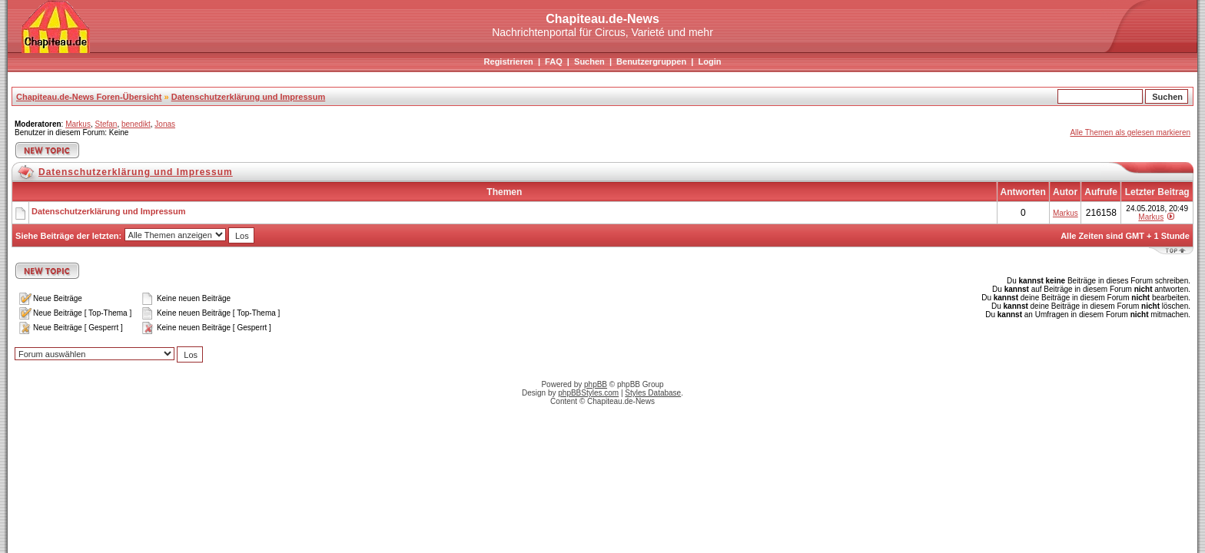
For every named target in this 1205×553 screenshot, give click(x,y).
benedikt (136, 124)
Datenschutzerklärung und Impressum (248, 96)
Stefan (106, 124)
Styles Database (653, 393)
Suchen (589, 61)
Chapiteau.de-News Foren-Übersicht (88, 96)
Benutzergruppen (651, 61)
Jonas (164, 124)
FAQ (554, 61)
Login (709, 61)
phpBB (595, 384)
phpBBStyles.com (588, 393)
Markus (78, 124)
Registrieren (508, 61)
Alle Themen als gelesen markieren (1130, 132)
